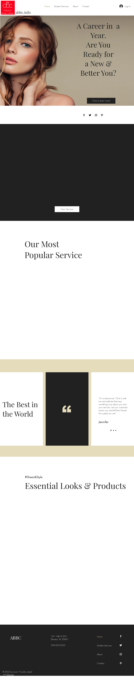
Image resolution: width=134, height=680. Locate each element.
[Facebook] (83, 115)
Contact (100, 663)
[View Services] (67, 209)
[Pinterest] (102, 115)
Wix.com (10, 674)
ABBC (15, 638)
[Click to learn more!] (101, 101)
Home (99, 636)
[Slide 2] (113, 430)
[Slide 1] (111, 430)
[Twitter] (89, 115)
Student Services (103, 645)
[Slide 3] (115, 430)
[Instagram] (95, 115)
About (99, 654)
